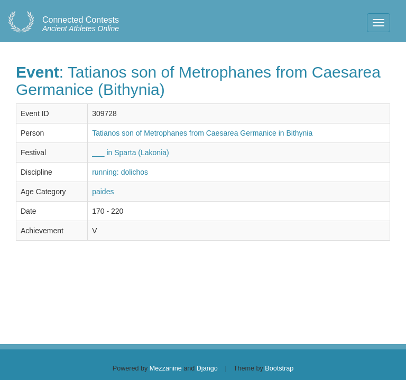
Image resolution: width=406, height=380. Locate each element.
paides (103, 191)
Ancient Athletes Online (80, 24)
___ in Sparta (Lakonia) (130, 152)
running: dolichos (120, 172)
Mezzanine (166, 368)
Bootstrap (279, 368)
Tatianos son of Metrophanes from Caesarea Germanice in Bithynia (202, 133)
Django (207, 368)
